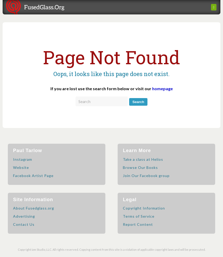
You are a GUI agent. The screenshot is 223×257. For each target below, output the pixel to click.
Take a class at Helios (143, 159)
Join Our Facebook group (146, 175)
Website (21, 167)
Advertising (24, 216)
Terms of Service (139, 216)
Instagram (22, 159)
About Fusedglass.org (33, 208)
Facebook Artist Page (33, 175)
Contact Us (24, 224)
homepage (162, 88)
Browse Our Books (140, 167)
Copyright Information (144, 208)
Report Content (138, 224)
